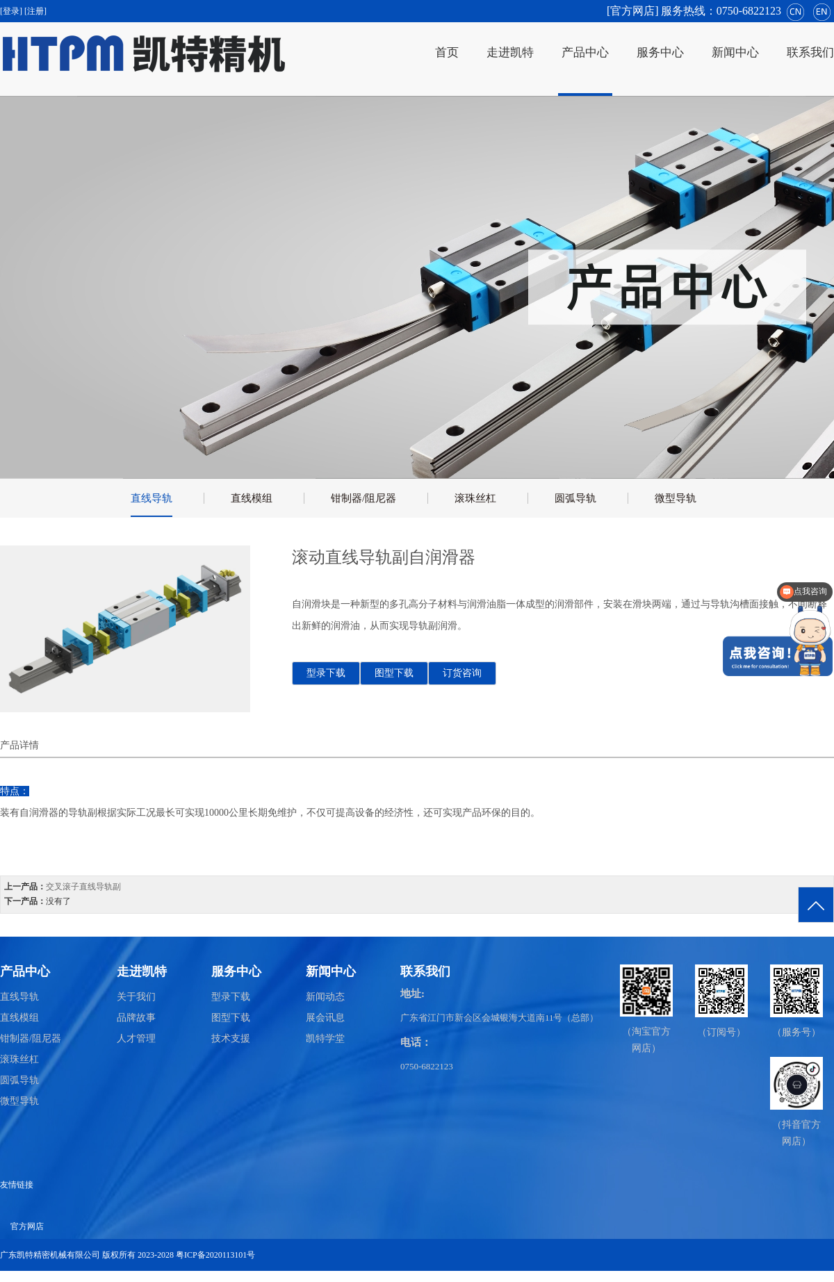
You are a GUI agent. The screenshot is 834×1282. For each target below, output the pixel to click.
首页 (447, 52)
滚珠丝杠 (475, 498)
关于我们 (136, 997)
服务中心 (660, 52)
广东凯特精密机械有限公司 (50, 1255)
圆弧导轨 (575, 498)
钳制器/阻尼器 (363, 498)
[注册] (36, 11)
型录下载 (325, 673)
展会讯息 (325, 1017)
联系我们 (810, 52)
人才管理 (136, 1038)
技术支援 (230, 1038)
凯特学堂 (325, 1038)
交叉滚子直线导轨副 (83, 886)
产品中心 (585, 52)
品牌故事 (136, 1017)
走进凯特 (510, 52)
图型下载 (394, 673)
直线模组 (251, 498)
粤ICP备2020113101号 (215, 1255)
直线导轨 (151, 498)
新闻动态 (325, 997)
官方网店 (27, 1226)
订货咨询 (462, 673)
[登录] (12, 11)
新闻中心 (735, 52)
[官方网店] (633, 11)
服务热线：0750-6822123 (721, 11)
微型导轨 (675, 498)
